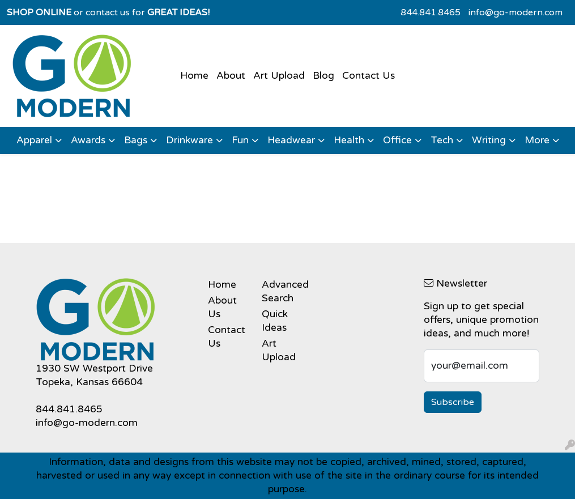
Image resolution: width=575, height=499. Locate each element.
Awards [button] (88, 140)
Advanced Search (282, 291)
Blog (323, 76)
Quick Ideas (275, 321)
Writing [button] (489, 140)
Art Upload (279, 76)
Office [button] (397, 140)
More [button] (537, 140)
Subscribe (452, 402)
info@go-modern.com (515, 12)
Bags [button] (135, 140)
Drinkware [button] (189, 140)
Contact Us (368, 76)
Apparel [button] (34, 140)
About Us (222, 307)
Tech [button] (442, 140)
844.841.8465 (431, 12)
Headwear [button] (291, 140)
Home (194, 76)
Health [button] (349, 140)
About (230, 76)
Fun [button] (240, 140)
